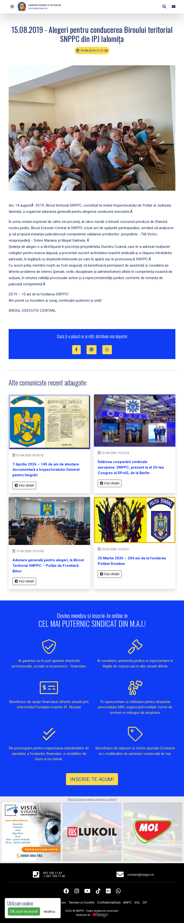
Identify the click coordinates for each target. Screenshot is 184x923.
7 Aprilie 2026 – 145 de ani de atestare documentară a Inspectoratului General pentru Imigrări (46, 469)
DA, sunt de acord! (24, 911)
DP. (145, 902)
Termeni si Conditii (81, 902)
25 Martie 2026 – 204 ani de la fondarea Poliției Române (132, 561)
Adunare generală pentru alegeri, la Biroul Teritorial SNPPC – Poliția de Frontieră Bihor (48, 565)
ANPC (127, 902)
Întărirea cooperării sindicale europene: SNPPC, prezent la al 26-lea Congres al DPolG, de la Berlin (131, 467)
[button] (12, 7)
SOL (137, 902)
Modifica (49, 911)
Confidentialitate (109, 902)
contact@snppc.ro (140, 874)
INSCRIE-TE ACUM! (92, 779)
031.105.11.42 (55, 876)
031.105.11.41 (52, 873)
